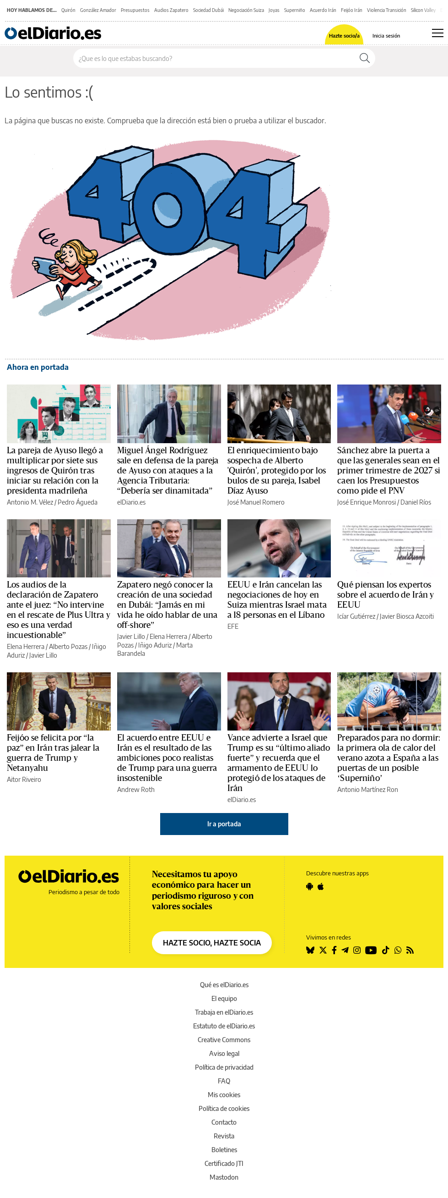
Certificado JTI (224, 1163)
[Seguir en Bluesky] (310, 950)
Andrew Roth (136, 789)
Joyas (274, 10)
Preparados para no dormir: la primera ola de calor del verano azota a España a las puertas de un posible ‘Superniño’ (388, 758)
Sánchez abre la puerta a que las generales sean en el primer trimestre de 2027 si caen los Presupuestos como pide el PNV (388, 470)
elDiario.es (131, 502)
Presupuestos (135, 10)
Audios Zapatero (171, 10)
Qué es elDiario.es (224, 985)
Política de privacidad (224, 1067)
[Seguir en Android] (309, 886)
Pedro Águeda (77, 502)
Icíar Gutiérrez (356, 616)
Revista (224, 1136)
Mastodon (224, 1177)
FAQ (224, 1081)
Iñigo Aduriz (155, 645)
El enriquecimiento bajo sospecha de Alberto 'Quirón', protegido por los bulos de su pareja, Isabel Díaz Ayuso (276, 470)
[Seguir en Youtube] (371, 950)
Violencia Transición (386, 10)
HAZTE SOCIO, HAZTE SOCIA (212, 942)
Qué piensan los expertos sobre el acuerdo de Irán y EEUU (385, 595)
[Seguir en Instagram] (357, 950)
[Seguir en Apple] (321, 886)
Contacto (224, 1122)
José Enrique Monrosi (366, 502)
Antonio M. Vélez (30, 502)
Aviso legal (224, 1053)
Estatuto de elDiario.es (224, 1026)
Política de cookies (224, 1108)
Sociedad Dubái (208, 10)
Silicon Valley (423, 10)
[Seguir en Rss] (410, 950)
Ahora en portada (38, 367)
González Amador (98, 10)
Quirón (68, 10)
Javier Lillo (43, 655)
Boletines (224, 1150)
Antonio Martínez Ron (367, 789)
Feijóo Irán (351, 10)
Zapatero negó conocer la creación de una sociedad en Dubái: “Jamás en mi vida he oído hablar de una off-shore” (167, 605)
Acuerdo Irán (323, 10)
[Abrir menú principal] (437, 33)
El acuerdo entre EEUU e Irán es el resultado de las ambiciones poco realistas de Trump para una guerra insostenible (167, 758)
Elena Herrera (25, 646)
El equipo (224, 998)
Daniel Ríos (415, 502)
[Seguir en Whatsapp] (398, 950)
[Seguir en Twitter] (323, 950)
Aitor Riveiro (24, 779)
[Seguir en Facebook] (334, 950)
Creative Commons (224, 1040)
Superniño (294, 10)
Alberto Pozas (68, 646)
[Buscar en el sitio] (214, 58)
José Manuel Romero (256, 502)
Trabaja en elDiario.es (224, 1012)
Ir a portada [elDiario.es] (224, 824)
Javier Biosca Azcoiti (407, 616)
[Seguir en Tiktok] (386, 950)
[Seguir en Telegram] (345, 950)
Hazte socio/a (344, 35)
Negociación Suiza (246, 10)
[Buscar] (364, 58)
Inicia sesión (386, 35)
